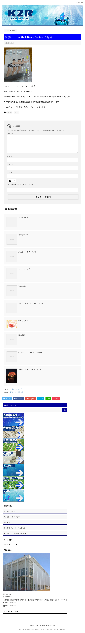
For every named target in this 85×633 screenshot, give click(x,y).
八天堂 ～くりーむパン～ (28, 252)
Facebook (18, 398)
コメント (10, 134)
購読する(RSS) (10, 405)
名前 (9, 156)
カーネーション (24, 234)
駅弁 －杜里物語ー (17, 392)
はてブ (40, 398)
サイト (9, 172)
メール (10, 164)
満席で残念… (23, 286)
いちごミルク (23, 320)
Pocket (56, 398)
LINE (48, 398)
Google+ (30, 398)
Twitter (7, 398)
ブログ (16, 112)
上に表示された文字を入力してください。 (22, 185)
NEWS (10, 112)
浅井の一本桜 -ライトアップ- (29, 369)
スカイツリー (23, 217)
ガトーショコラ (24, 269)
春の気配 (21, 335)
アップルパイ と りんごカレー (30, 303)
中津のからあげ (16, 389)
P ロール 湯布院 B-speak (30, 352)
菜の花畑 (7, 522)
